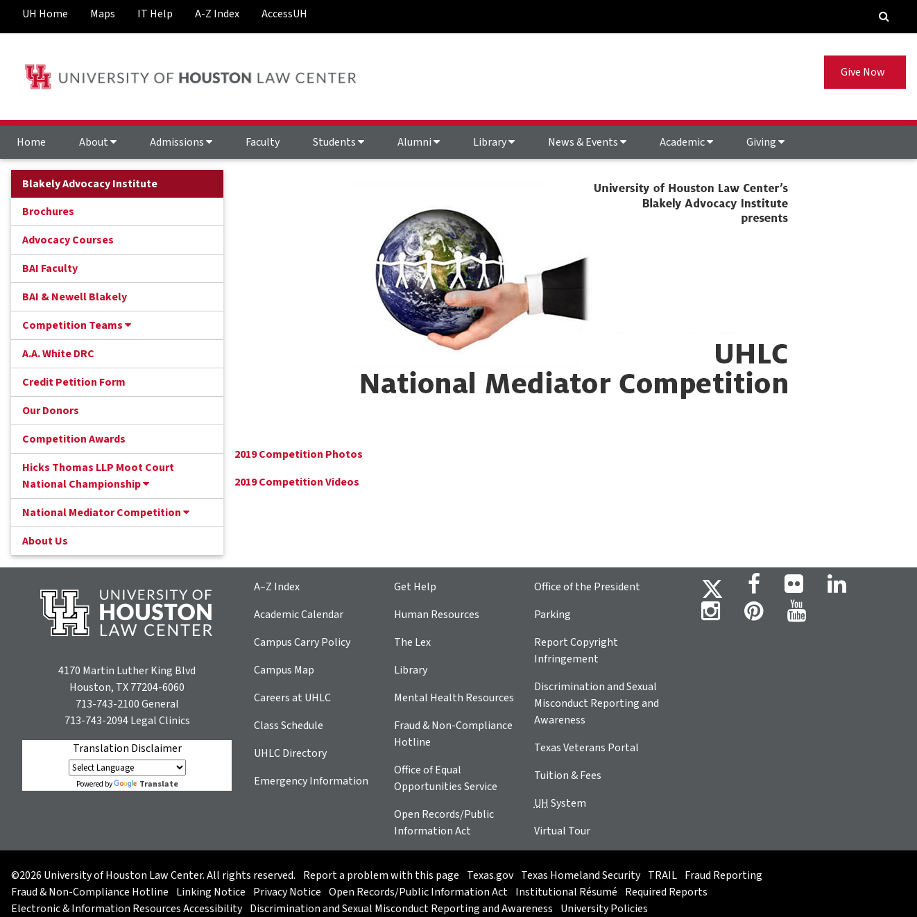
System (560, 803)
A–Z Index (277, 586)
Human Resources (436, 614)
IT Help (155, 14)
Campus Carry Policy (302, 642)
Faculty (263, 142)
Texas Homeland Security (580, 875)
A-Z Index (217, 14)
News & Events (587, 142)
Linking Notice (211, 892)
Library (494, 142)
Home (31, 142)
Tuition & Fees (567, 775)
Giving (765, 142)
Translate (146, 784)
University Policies (604, 908)
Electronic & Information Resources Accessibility (126, 908)
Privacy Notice (287, 892)
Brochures (48, 211)
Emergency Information (311, 781)
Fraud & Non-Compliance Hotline (90, 892)
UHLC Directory (290, 753)
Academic (686, 142)
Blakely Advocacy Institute (89, 183)
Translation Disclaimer (127, 748)
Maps (102, 14)
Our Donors (50, 410)
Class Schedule (288, 725)
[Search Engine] (884, 16)
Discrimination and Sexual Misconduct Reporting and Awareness (596, 703)
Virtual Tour (562, 831)
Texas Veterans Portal (586, 747)
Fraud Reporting (723, 875)
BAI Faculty (50, 268)
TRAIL (662, 875)
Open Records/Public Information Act (418, 892)
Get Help (415, 586)
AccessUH (284, 14)
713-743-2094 (96, 720)
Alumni (418, 142)
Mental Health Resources (454, 697)
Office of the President (587, 586)
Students (338, 142)
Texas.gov (490, 875)
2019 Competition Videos (296, 482)
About (98, 142)
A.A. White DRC (58, 353)
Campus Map (284, 670)
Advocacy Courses (68, 240)
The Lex (412, 642)
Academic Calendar (298, 614)
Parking (552, 614)
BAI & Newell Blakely (74, 297)
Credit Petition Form (74, 382)
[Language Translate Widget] (127, 767)
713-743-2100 (107, 704)
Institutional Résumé (566, 892)
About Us (45, 541)
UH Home (45, 14)
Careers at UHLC (292, 697)
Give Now (865, 72)
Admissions (181, 142)
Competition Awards (74, 439)
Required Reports (666, 892)
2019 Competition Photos (298, 454)
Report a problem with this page (381, 875)
